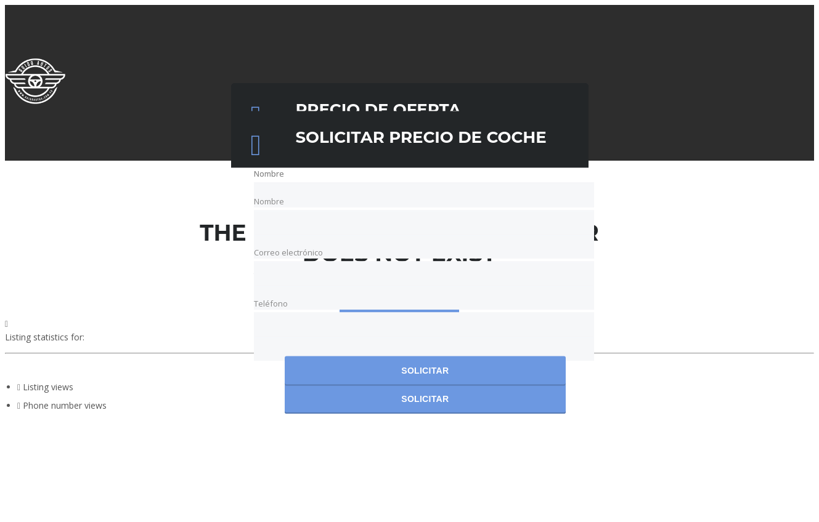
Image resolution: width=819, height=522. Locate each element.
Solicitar (425, 371)
